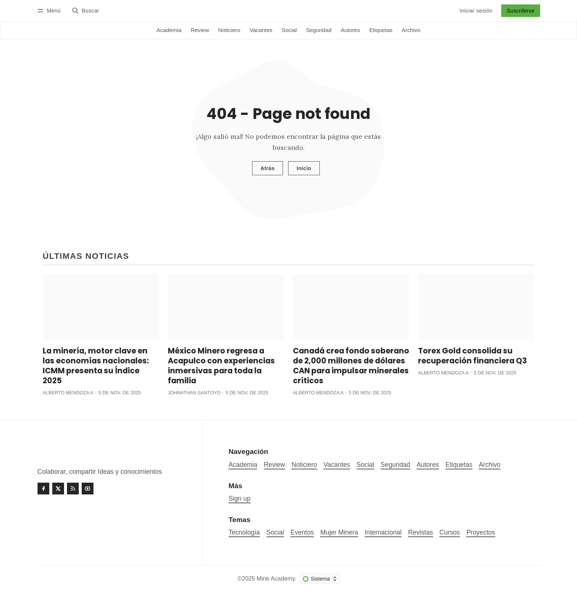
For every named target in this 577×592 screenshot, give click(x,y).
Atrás (268, 168)
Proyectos (480, 532)
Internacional (383, 532)
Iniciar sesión (476, 11)
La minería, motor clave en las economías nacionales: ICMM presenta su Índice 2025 (96, 365)
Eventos (302, 532)
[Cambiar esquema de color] (319, 579)
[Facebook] (43, 488)
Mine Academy (275, 578)
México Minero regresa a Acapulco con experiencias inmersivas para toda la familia (221, 365)
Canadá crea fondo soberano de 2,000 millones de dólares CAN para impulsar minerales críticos (351, 365)
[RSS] (73, 488)
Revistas (420, 532)
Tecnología (244, 532)
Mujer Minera (339, 532)
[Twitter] (58, 488)
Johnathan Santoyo (194, 392)
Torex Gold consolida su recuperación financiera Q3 (472, 355)
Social (275, 532)
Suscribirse (521, 11)
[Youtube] (87, 488)
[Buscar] (85, 10)
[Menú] (50, 10)
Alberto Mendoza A (68, 392)
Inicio (304, 168)
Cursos (449, 532)
